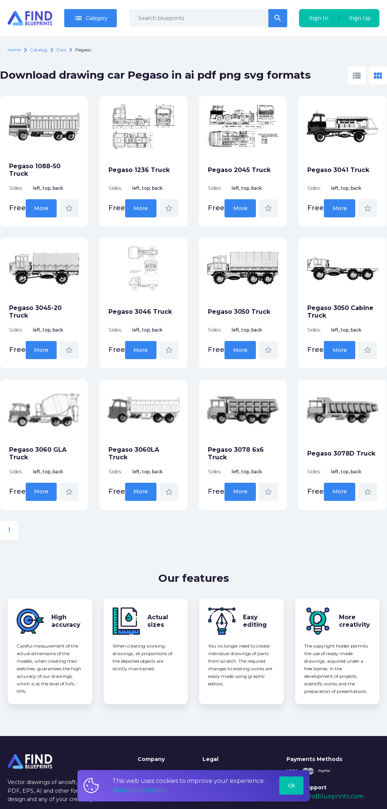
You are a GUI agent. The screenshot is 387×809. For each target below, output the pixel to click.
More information (140, 790)
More (41, 208)
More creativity (354, 621)
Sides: (16, 188)
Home (14, 50)
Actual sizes (157, 621)
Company (151, 759)
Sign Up (360, 18)
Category (90, 18)
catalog (38, 50)
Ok (291, 786)
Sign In (318, 18)
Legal (210, 759)
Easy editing (255, 621)
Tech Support (306, 787)
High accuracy (65, 621)
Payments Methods (314, 759)
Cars (61, 50)
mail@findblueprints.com (325, 796)
